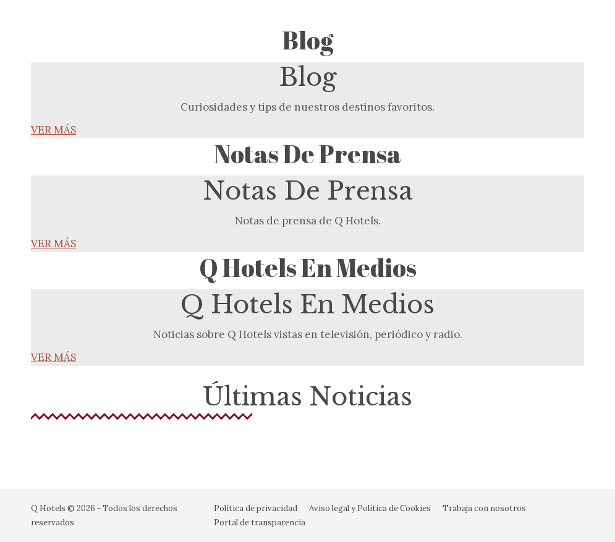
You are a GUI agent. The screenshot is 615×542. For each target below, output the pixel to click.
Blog (307, 40)
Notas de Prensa (307, 154)
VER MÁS (53, 130)
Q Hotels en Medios (308, 267)
